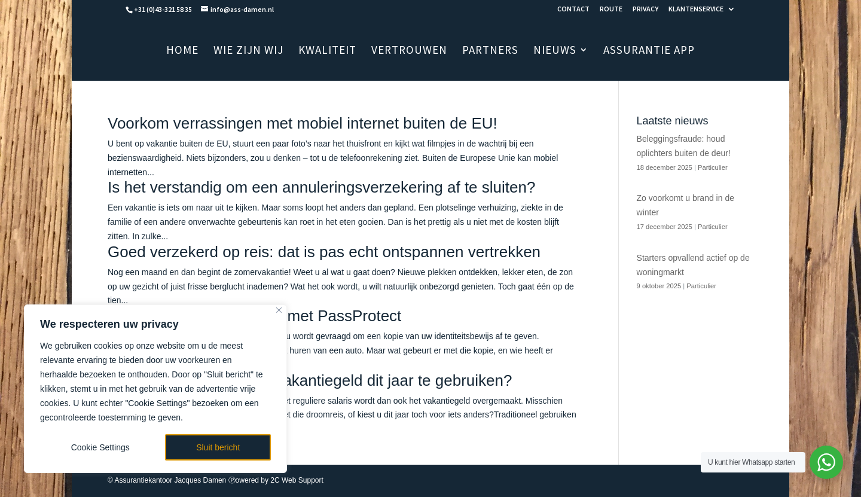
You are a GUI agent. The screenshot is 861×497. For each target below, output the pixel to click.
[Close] (279, 310)
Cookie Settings (100, 447)
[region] (155, 388)
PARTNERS (490, 51)
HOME (182, 51)
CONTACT (573, 9)
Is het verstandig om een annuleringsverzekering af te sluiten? (321, 187)
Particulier (713, 167)
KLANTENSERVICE (695, 9)
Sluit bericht (218, 447)
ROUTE (611, 9)
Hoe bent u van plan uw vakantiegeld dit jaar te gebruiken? (310, 380)
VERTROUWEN (409, 51)
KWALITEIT (327, 51)
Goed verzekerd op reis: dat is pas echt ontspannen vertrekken (324, 252)
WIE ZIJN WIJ (248, 51)
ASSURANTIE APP (649, 51)
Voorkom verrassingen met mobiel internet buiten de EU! (302, 123)
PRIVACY (645, 9)
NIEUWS (554, 51)
